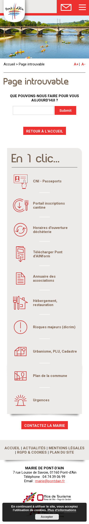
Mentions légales (66, 448)
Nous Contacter (66, 6)
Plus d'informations (61, 510)
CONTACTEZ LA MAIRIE (44, 425)
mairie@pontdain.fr (50, 481)
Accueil (9, 64)
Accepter (47, 517)
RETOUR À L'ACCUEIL (44, 131)
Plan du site (62, 452)
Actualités (34, 448)
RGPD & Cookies (32, 452)
